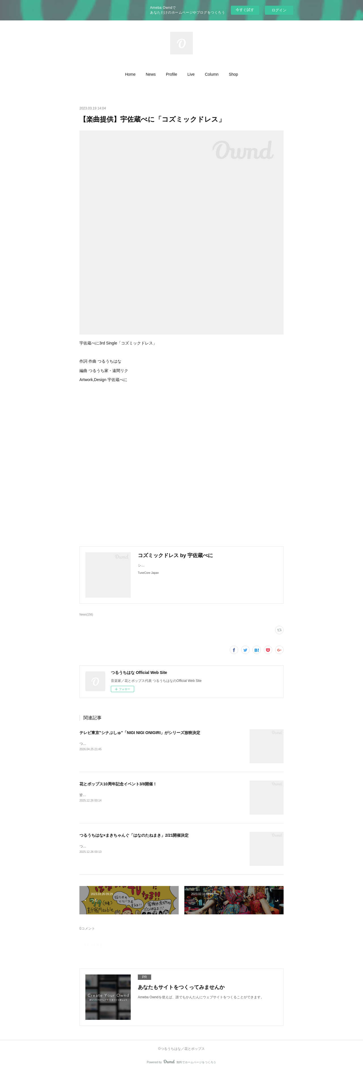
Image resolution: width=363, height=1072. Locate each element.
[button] (130, 74)
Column (211, 74)
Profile (171, 74)
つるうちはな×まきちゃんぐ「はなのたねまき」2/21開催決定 (134, 835)
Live (191, 74)
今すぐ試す (245, 10)
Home (130, 74)
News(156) (86, 614)
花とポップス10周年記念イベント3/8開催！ (118, 784)
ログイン (279, 10)
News (151, 74)
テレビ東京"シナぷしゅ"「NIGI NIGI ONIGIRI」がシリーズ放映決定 (139, 732)
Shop (233, 74)
